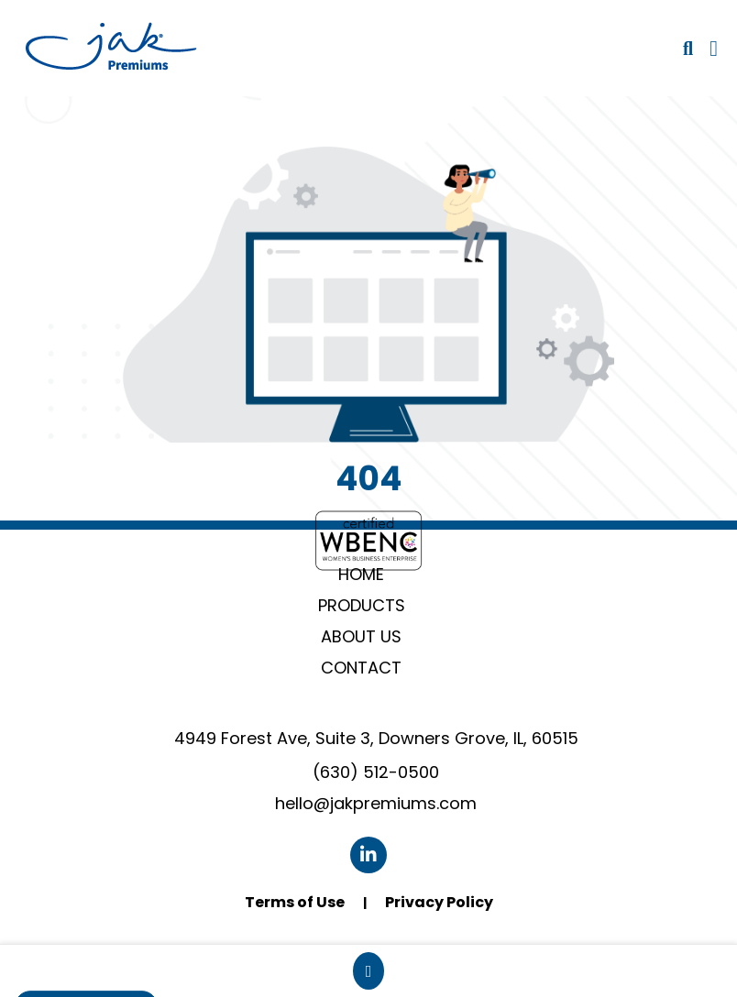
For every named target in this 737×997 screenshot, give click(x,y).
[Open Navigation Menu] (713, 49)
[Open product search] (688, 49)
